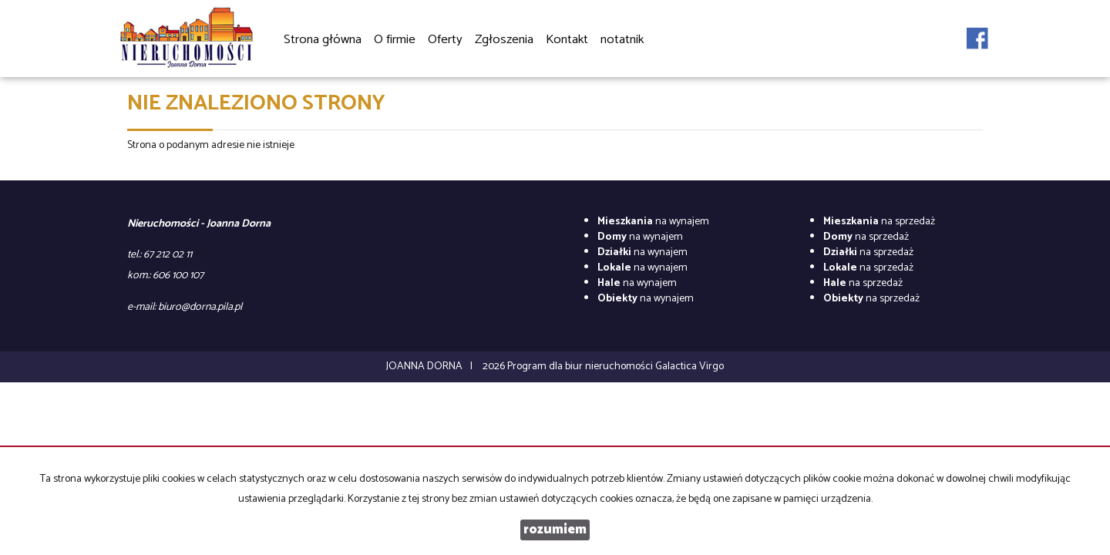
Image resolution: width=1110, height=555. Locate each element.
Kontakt (567, 39)
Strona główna (323, 39)
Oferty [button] (445, 40)
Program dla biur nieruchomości (581, 366)
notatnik (622, 39)
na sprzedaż (879, 221)
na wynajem (653, 221)
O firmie (394, 39)
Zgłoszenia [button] (504, 40)
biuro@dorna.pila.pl (200, 307)
